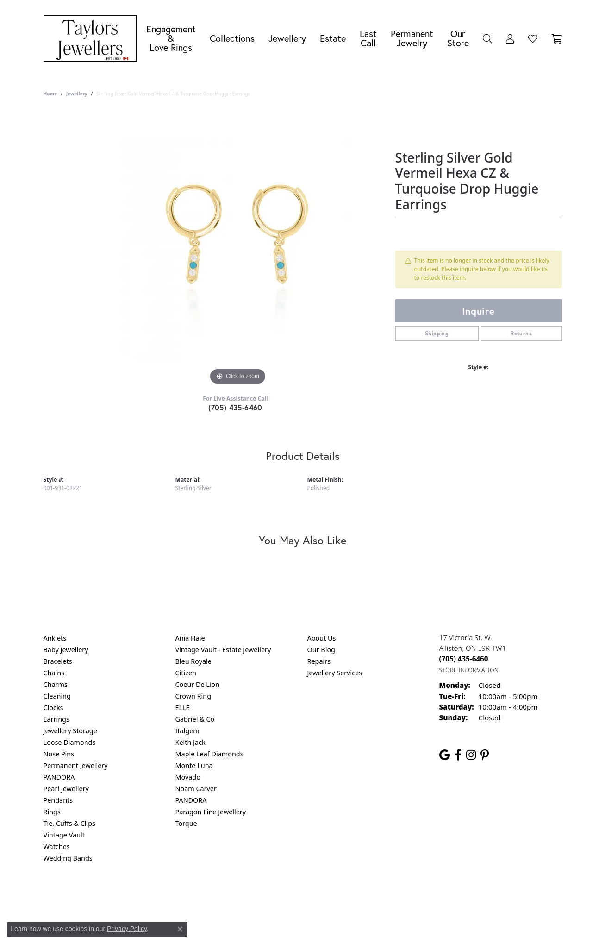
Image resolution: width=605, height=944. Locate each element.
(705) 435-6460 (235, 407)
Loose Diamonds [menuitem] (70, 742)
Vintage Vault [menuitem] (64, 835)
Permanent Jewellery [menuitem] (76, 765)
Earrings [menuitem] (56, 719)
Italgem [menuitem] (187, 730)
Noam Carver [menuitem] (196, 788)
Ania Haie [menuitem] (190, 638)
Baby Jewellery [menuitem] (66, 649)
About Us (321, 638)
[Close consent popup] (180, 929)
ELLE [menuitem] (182, 707)
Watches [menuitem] (57, 846)
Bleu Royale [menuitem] (193, 661)
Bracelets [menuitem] (58, 661)
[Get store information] (469, 670)
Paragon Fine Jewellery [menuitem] (210, 811)
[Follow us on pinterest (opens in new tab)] (484, 755)
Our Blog (321, 649)
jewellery (76, 93)
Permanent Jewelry (412, 38)
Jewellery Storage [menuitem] (70, 730)
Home (50, 93)
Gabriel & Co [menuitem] (195, 719)
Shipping (437, 333)
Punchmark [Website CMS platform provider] (319, 925)
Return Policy (210, 896)
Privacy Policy (257, 896)
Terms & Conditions (312, 896)
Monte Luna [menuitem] (194, 765)
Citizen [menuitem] (186, 672)
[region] (238, 248)
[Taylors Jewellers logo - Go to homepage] (92, 38)
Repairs (319, 661)
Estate (333, 38)
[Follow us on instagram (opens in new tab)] (471, 755)
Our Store (458, 38)
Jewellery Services (334, 672)
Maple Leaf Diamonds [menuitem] (209, 753)
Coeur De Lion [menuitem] (197, 684)
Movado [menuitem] (187, 777)
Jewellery (287, 38)
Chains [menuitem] (54, 672)
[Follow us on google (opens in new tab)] (444, 755)
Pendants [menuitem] (58, 800)
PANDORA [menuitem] (59, 777)
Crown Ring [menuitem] (193, 696)
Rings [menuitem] (52, 811)
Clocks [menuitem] (53, 707)
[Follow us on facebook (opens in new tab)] (458, 755)
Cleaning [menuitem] (57, 696)
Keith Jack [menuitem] (190, 742)
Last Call (368, 38)
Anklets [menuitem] (55, 638)
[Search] (487, 38)
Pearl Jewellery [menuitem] (66, 788)
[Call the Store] (463, 658)
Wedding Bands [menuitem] (68, 858)
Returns (521, 333)
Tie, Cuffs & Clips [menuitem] (70, 823)
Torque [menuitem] (186, 823)
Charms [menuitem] (56, 684)
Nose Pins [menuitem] (59, 753)
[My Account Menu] (510, 38)
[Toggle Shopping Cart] (556, 38)
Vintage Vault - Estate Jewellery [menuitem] (223, 649)
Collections (232, 38)
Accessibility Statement (380, 896)
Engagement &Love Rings (171, 38)
